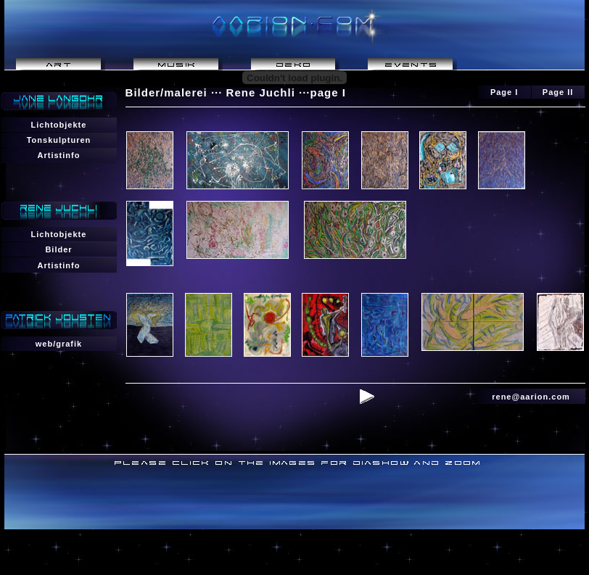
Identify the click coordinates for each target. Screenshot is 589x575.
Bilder (58, 249)
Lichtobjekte (59, 124)
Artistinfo (59, 155)
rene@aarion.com (531, 396)
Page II (558, 92)
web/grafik (59, 343)
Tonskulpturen (59, 140)
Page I (504, 92)
